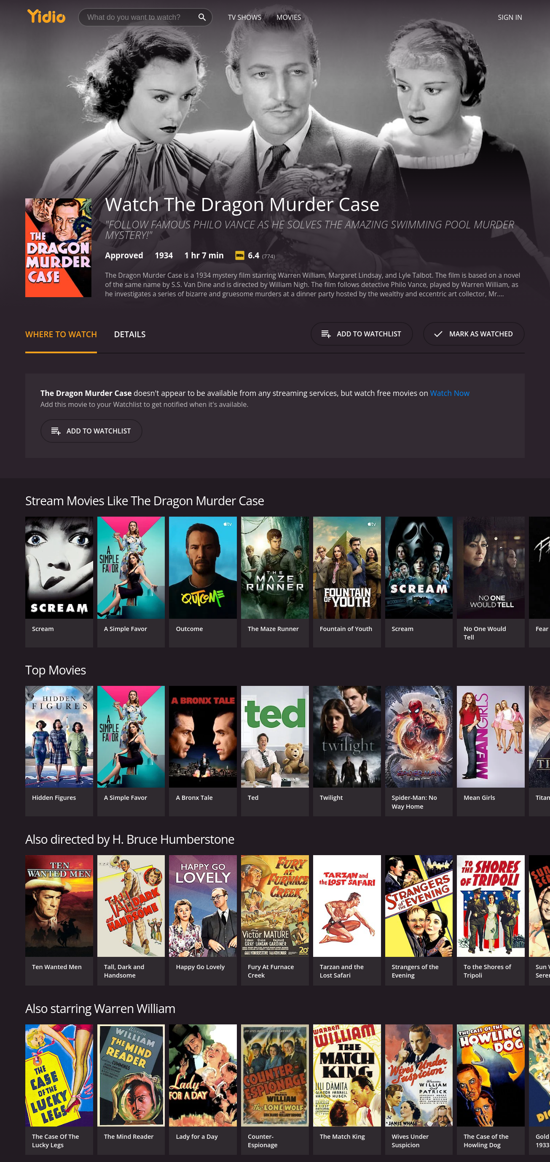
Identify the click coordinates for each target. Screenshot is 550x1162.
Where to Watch (61, 334)
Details (129, 334)
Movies (288, 17)
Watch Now (450, 393)
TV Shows (244, 17)
